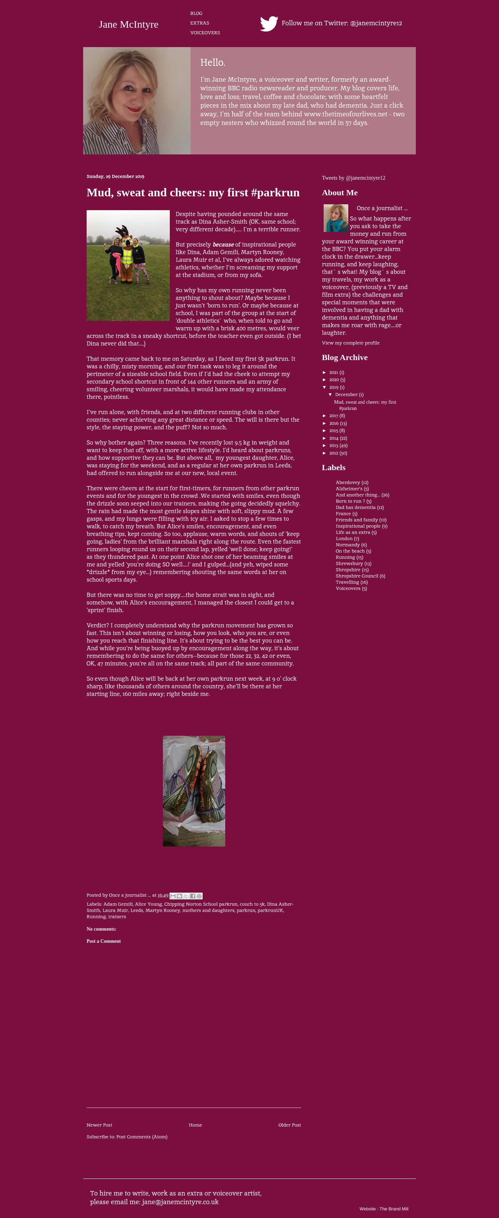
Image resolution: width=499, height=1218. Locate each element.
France (343, 513)
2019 (335, 387)
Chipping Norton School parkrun (200, 904)
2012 (335, 453)
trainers (117, 916)
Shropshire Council (357, 576)
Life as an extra (353, 532)
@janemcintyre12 (376, 23)
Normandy (348, 544)
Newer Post (99, 1125)
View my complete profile (351, 343)
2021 (335, 372)
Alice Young (148, 904)
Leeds (136, 910)
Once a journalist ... (382, 208)
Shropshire (348, 569)
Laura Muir (115, 910)
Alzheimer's (349, 488)
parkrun (246, 910)
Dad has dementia (356, 507)
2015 (335, 430)
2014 (335, 438)
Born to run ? (350, 501)
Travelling (347, 582)
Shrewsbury (349, 563)
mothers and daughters (208, 910)
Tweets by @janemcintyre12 (353, 178)
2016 (335, 423)
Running (96, 916)
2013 (335, 445)
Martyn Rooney (163, 910)
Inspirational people (358, 526)
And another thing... (358, 495)
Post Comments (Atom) (142, 1137)
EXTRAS (199, 23)
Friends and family (357, 520)
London (344, 538)
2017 (335, 415)
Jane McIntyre (128, 24)
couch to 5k (252, 904)
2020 (335, 379)
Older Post (290, 1125)
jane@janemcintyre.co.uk (180, 1202)
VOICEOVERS (205, 32)
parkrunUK (270, 910)
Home (195, 1125)
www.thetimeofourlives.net (345, 114)
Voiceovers (348, 588)
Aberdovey (348, 482)
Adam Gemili (117, 904)
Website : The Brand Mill (384, 1208)
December (347, 394)
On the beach (350, 551)
